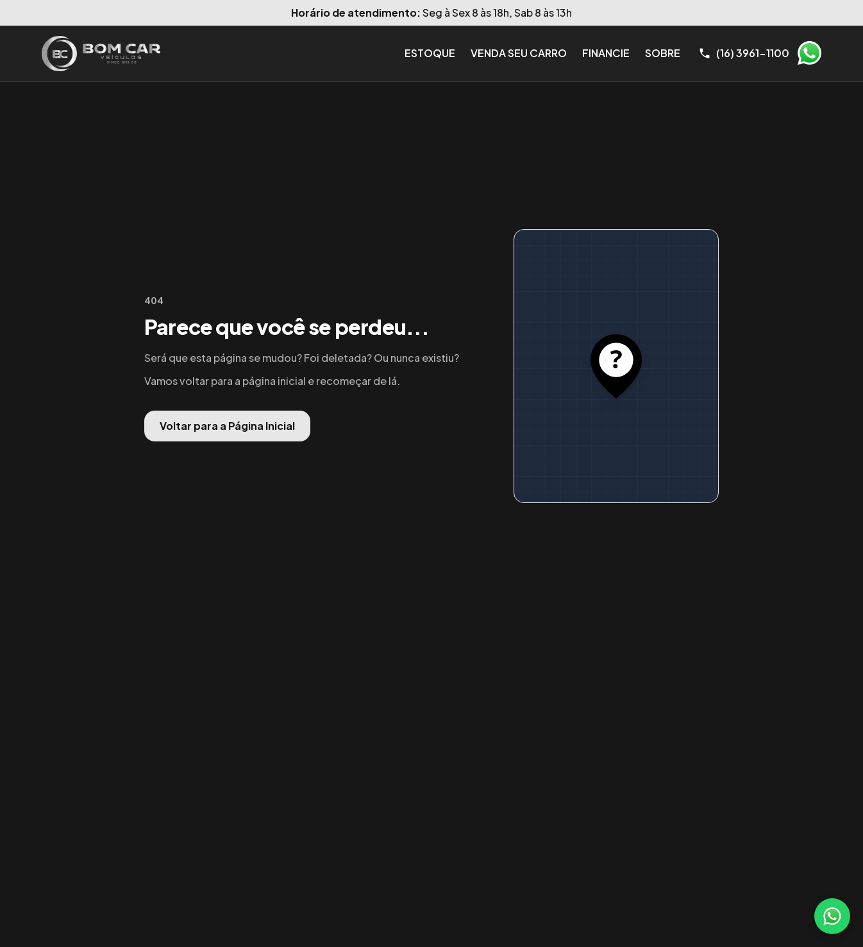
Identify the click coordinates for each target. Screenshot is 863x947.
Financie (606, 53)
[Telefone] (743, 53)
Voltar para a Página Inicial (227, 425)
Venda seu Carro (519, 53)
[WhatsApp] (832, 916)
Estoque (430, 53)
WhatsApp (809, 53)
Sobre (662, 53)
